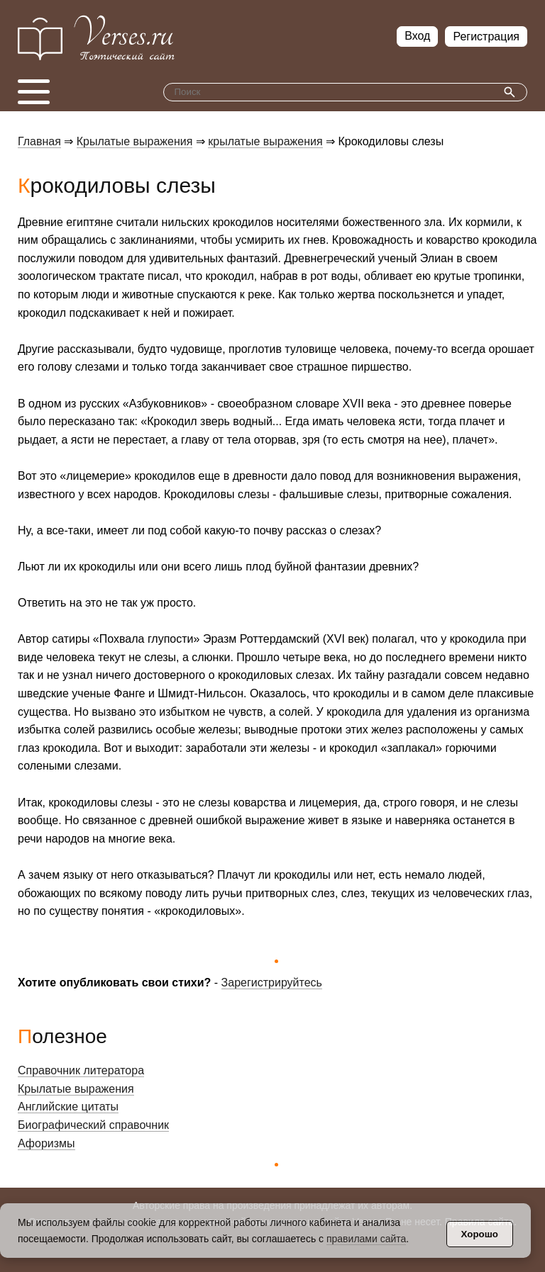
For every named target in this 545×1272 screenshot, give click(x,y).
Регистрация (486, 36)
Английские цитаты (68, 1107)
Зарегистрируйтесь (271, 982)
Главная (39, 141)
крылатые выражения (265, 141)
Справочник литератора (81, 1070)
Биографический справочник (93, 1125)
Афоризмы (46, 1143)
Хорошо (479, 1234)
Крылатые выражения (135, 141)
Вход (417, 36)
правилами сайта (366, 1238)
